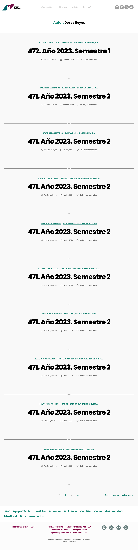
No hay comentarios (88, 59)
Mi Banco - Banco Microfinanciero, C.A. (80, 269)
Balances (55, 511)
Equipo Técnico (22, 511)
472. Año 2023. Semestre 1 (69, 51)
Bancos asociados (32, 516)
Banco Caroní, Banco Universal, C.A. (80, 88)
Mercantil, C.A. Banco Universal (80, 314)
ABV (7, 511)
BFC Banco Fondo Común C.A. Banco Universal (80, 359)
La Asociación (47, 7)
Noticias (75, 7)
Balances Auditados (49, 43)
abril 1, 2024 (68, 195)
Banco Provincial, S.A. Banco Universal (80, 178)
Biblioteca (70, 511)
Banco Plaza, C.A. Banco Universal (80, 223)
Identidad (63, 7)
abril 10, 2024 (68, 59)
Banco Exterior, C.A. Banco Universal (80, 404)
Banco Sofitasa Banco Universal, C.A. (80, 43)
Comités (85, 511)
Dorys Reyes (52, 59)
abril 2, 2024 (68, 150)
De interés (89, 7)
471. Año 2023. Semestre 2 (69, 96)
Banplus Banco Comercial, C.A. (80, 133)
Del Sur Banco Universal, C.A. (80, 449)
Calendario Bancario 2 (108, 511)
